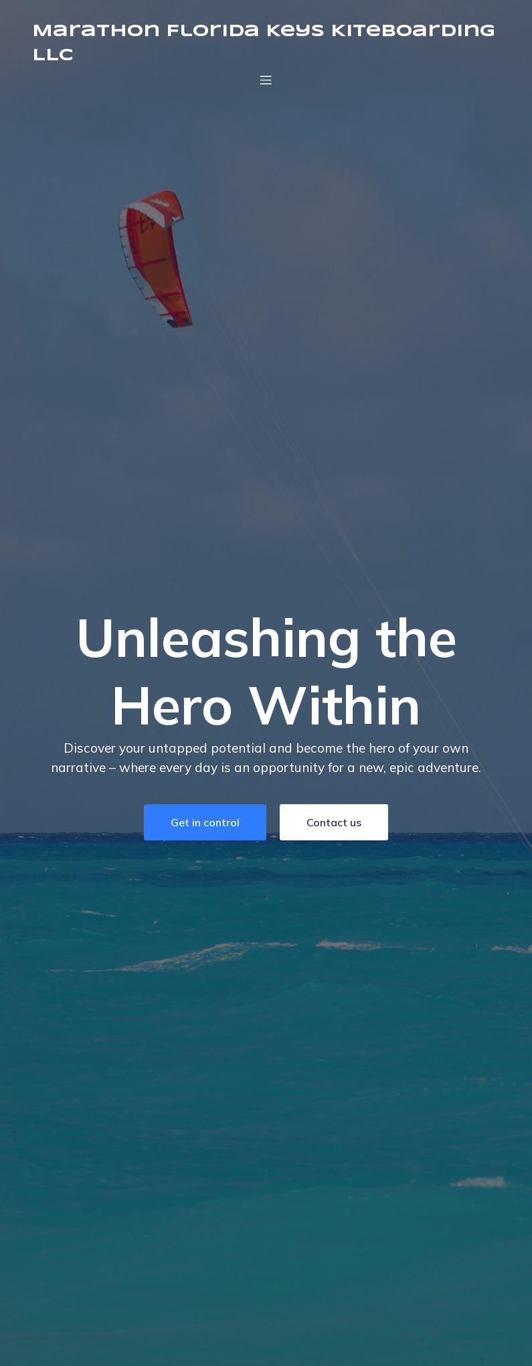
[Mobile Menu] (266, 79)
